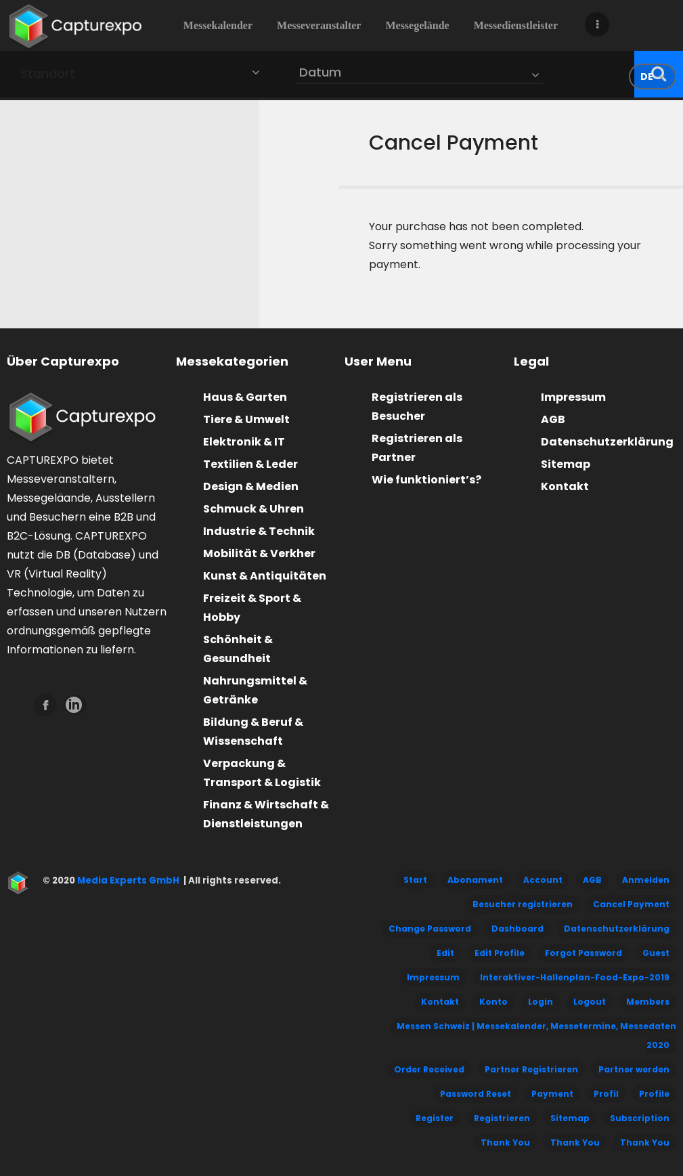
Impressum (573, 397)
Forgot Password (583, 953)
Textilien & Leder (250, 464)
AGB (553, 419)
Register (435, 1118)
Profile (654, 1093)
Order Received (429, 1069)
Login (540, 1001)
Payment (552, 1093)
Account (543, 880)
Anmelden (645, 880)
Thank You (505, 1142)
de (646, 76)
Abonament (475, 880)
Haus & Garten (245, 397)
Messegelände (417, 25)
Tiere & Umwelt (246, 419)
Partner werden (633, 1069)
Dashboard (517, 928)
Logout (589, 1001)
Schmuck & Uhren (253, 509)
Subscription (639, 1118)
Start (415, 880)
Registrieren (502, 1118)
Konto (493, 1001)
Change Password (430, 928)
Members (647, 1001)
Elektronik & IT (244, 442)
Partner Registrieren (531, 1069)
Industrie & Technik (259, 531)
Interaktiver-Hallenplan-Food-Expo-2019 (574, 977)
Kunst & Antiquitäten (264, 576)
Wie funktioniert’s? (426, 479)
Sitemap (565, 464)
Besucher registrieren (522, 904)
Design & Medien (251, 486)
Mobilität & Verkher (259, 553)
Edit (445, 953)
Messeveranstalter (319, 25)
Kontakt (565, 486)
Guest (655, 953)
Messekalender (217, 25)
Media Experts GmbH (127, 880)
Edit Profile (500, 953)
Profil (606, 1093)
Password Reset (475, 1093)
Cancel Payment (631, 904)
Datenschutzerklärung (607, 442)
